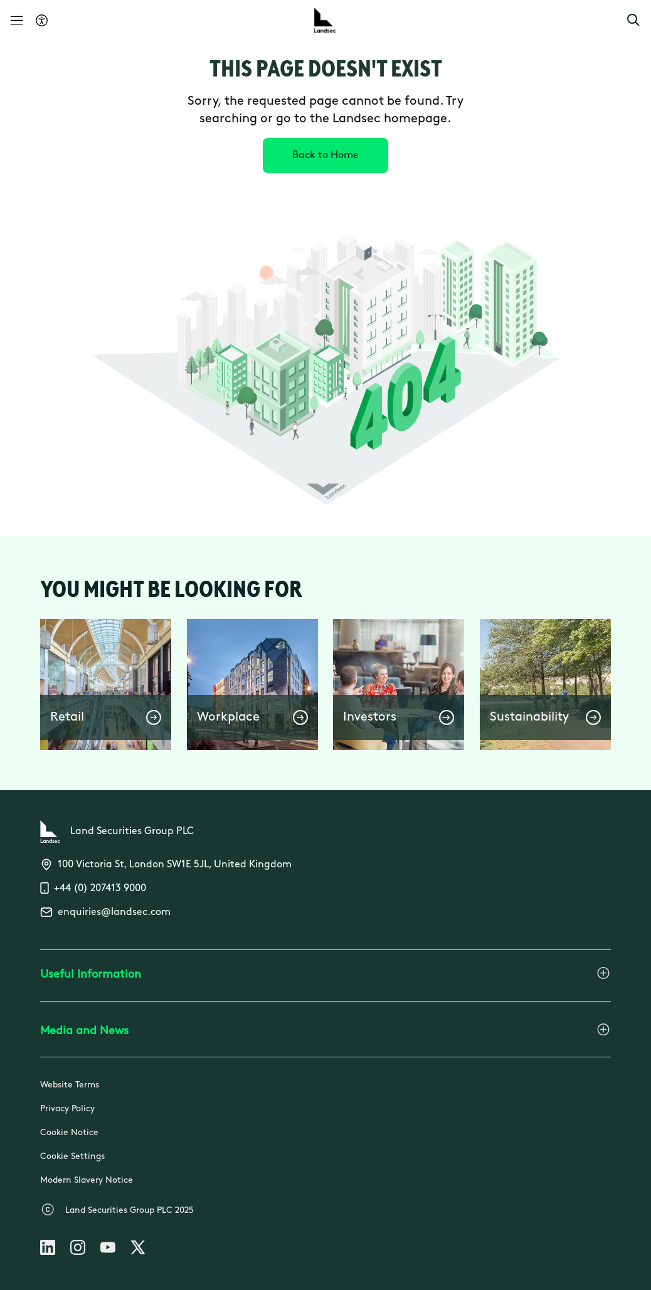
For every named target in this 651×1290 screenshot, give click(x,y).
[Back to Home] (325, 155)
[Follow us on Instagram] (77, 1250)
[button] (633, 20)
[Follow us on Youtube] (107, 1250)
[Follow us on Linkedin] (47, 1250)
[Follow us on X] (138, 1250)
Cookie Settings (72, 1156)
